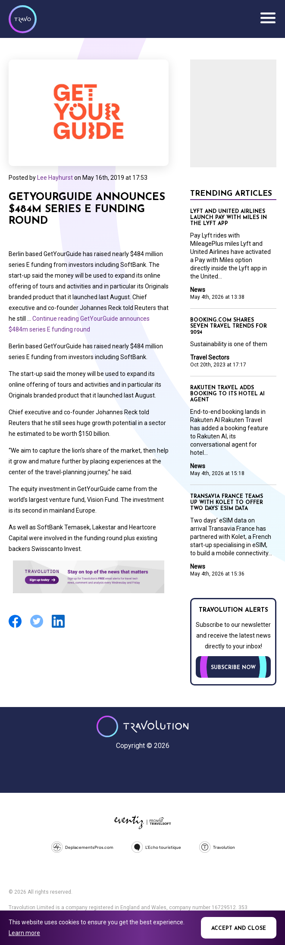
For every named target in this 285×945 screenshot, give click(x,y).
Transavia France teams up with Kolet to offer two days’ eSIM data (226, 502)
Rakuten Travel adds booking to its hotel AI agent (227, 394)
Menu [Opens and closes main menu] (268, 18)
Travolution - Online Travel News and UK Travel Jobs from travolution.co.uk (142, 726)
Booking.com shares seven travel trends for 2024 (228, 326)
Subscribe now (233, 667)
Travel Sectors (209, 357)
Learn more (24, 932)
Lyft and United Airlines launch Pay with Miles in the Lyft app (228, 217)
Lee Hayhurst (55, 177)
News (197, 289)
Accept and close (238, 928)
